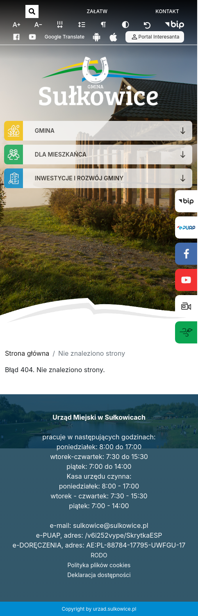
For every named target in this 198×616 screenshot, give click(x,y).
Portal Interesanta (155, 37)
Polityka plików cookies (99, 564)
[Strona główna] (98, 82)
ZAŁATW (96, 11)
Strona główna (27, 353)
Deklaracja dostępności (99, 574)
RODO (99, 555)
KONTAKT (167, 11)
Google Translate (64, 36)
